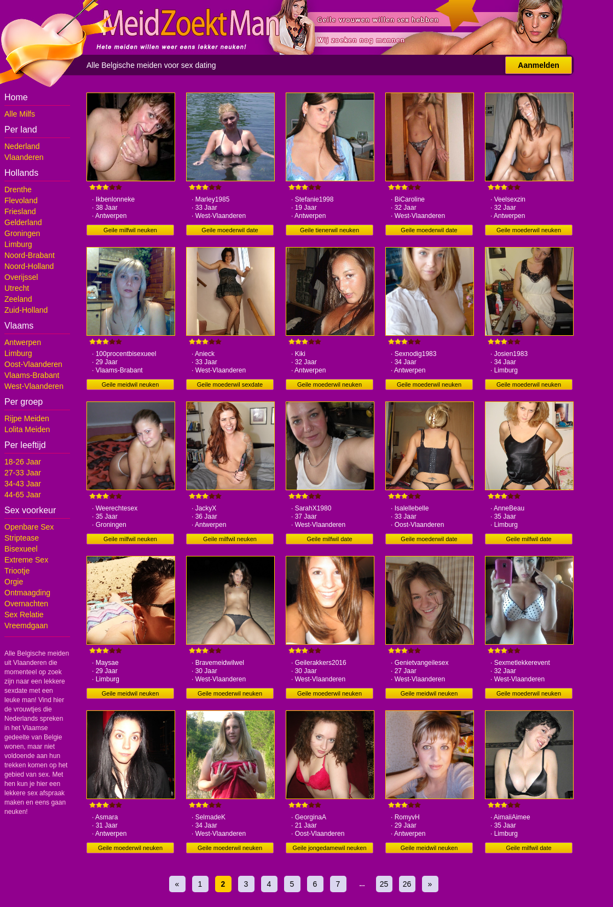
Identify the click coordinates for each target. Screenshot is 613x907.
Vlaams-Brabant (31, 375)
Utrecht (16, 288)
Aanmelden (538, 65)
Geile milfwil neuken (130, 230)
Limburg (18, 244)
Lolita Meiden (27, 429)
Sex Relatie (24, 614)
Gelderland (23, 222)
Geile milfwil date (329, 539)
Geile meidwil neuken (130, 384)
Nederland (22, 146)
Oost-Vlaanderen (33, 364)
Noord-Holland (29, 266)
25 (384, 884)
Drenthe (18, 189)
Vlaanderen (24, 157)
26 (407, 884)
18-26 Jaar (22, 461)
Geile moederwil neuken (528, 230)
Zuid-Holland (26, 310)
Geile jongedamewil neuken (329, 848)
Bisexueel (21, 548)
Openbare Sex (29, 527)
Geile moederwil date (229, 230)
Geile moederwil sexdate (230, 384)
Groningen (22, 233)
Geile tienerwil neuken (329, 230)
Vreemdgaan (26, 625)
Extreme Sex (26, 559)
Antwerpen (22, 342)
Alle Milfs (19, 114)
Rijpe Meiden (26, 418)
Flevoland (21, 200)
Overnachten (26, 603)
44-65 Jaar (22, 494)
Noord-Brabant (29, 255)
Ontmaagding (27, 592)
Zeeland (18, 299)
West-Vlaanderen (33, 386)
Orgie (13, 581)
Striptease (21, 537)
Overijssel (21, 277)
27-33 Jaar (22, 472)
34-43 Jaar (22, 483)
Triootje (17, 570)
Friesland (20, 211)
